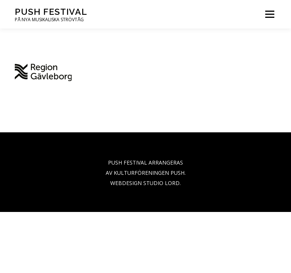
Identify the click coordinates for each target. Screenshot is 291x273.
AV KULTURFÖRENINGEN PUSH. (146, 172)
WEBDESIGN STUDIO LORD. (145, 183)
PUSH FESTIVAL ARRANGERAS (145, 162)
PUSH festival (51, 11)
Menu (269, 14)
